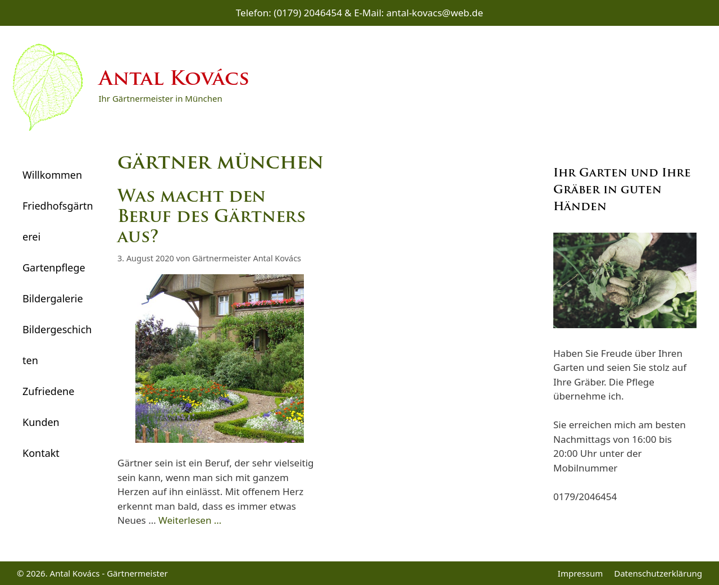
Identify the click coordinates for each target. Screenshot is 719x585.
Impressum (580, 573)
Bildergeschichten (57, 345)
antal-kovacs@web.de (434, 12)
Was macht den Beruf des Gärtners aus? (211, 218)
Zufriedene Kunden (48, 406)
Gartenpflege (53, 267)
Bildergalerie (52, 298)
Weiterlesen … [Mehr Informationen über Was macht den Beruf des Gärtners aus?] (189, 520)
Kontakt (41, 453)
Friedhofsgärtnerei (57, 221)
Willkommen (52, 175)
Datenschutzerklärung (658, 573)
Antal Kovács (174, 80)
